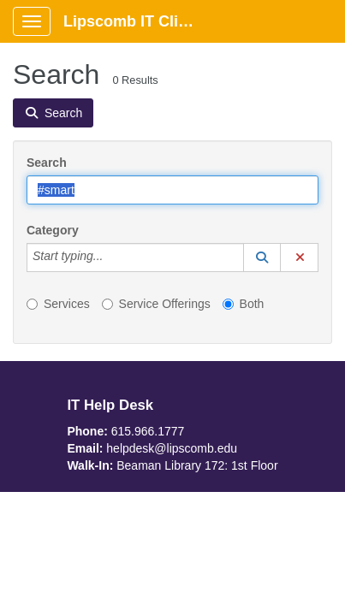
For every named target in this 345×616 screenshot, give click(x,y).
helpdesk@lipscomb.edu (171, 448)
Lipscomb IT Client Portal (138, 21)
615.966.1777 (148, 431)
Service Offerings (156, 304)
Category (53, 230)
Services (58, 304)
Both (244, 304)
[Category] (112, 257)
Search (47, 162)
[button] (262, 257)
